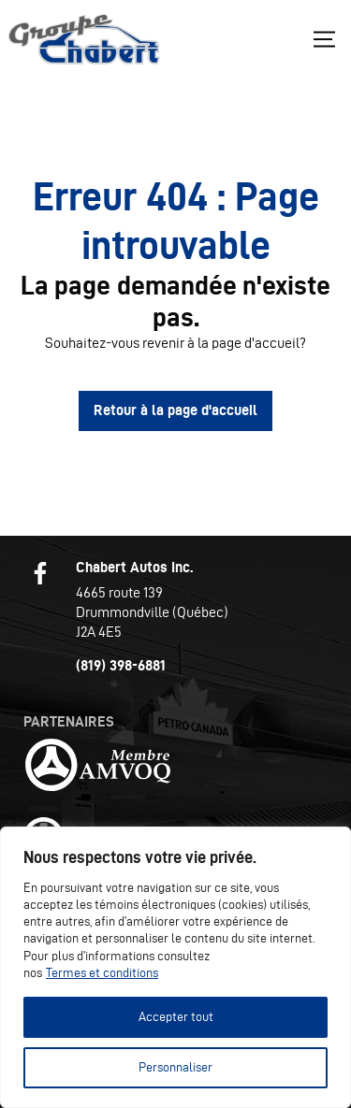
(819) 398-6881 (121, 665)
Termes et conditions (102, 973)
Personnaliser (175, 1067)
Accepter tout (176, 1017)
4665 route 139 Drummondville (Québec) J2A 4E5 (152, 612)
